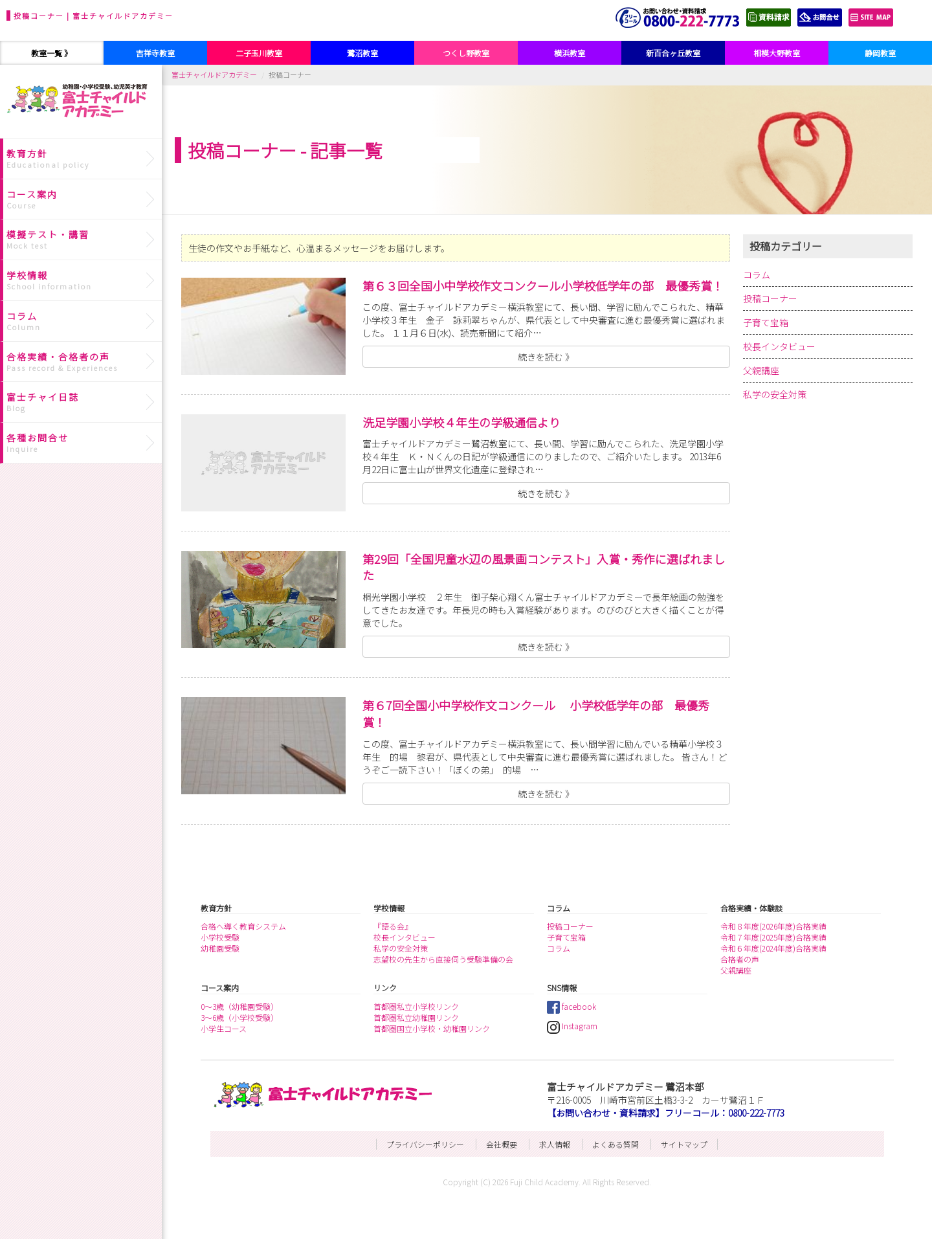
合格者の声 (739, 959)
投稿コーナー (770, 298)
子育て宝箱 (765, 322)
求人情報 (554, 1144)
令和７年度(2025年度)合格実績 (773, 937)
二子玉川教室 (259, 52)
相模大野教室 (776, 52)
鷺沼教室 (362, 52)
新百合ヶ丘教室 (673, 52)
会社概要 (501, 1144)
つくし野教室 (466, 52)
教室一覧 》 (51, 52)
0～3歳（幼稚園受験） (239, 1006)
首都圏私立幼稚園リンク (416, 1017)
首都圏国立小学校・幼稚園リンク (431, 1028)
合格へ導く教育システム (243, 926)
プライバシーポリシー (425, 1144)
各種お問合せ (82, 442)
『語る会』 (392, 926)
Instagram (572, 1025)
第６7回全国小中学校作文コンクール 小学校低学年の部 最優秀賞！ (535, 713)
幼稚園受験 (220, 948)
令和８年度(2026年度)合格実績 (773, 926)
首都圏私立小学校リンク (416, 1006)
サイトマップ (684, 1144)
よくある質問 (615, 1144)
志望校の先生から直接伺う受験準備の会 (443, 959)
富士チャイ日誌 (82, 402)
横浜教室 (569, 52)
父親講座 (761, 370)
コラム (756, 274)
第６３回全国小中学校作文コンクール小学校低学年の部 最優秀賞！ (543, 285)
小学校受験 (220, 937)
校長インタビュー (779, 346)
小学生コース (224, 1028)
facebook (571, 1006)
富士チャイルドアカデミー (214, 74)
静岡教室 (880, 52)
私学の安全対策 (774, 394)
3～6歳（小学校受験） (239, 1017)
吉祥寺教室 (155, 52)
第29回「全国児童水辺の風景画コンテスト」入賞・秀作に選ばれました (543, 567)
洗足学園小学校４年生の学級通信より (461, 422)
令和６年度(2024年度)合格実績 (773, 948)
